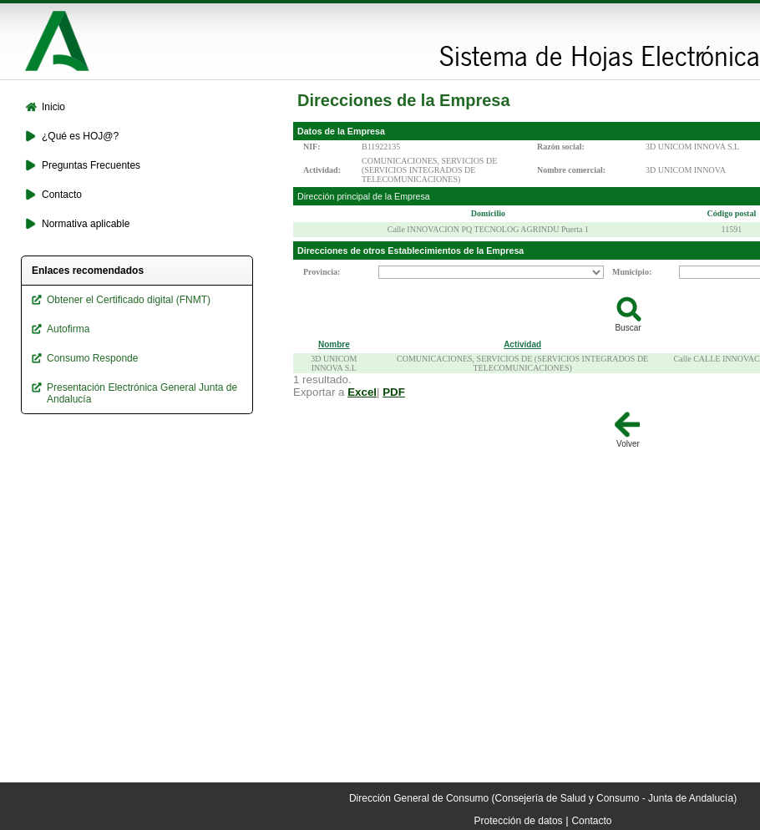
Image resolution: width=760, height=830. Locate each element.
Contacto (591, 821)
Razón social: (561, 146)
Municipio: (631, 271)
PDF (394, 392)
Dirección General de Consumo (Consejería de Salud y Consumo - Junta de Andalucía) (543, 798)
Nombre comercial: (571, 170)
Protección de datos (518, 821)
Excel (362, 392)
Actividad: (322, 170)
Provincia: (321, 271)
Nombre (334, 344)
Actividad (522, 344)
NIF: (312, 146)
